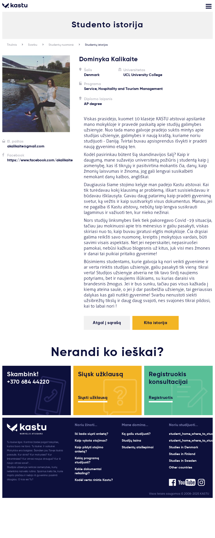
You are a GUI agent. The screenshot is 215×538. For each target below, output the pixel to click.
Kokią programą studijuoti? (87, 460)
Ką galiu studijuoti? (136, 434)
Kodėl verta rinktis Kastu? (94, 480)
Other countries (180, 467)
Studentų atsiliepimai (137, 447)
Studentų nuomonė (61, 44)
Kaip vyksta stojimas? (91, 440)
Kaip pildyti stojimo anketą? (89, 449)
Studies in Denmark (183, 447)
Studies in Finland (182, 454)
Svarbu (32, 44)
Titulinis (12, 44)
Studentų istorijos (96, 44)
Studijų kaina (131, 440)
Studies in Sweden (182, 460)
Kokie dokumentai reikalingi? (88, 471)
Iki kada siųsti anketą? (91, 434)
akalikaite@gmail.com (25, 146)
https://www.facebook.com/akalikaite (40, 160)
